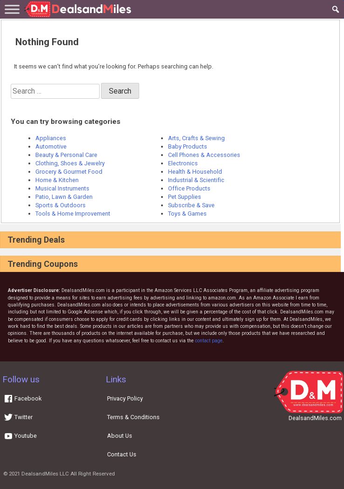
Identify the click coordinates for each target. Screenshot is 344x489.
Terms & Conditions (133, 417)
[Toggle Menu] (12, 9)
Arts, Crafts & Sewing (196, 138)
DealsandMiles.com (315, 417)
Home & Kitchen (57, 180)
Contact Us (121, 454)
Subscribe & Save (191, 205)
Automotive (51, 146)
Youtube (20, 435)
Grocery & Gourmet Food (68, 171)
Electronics (183, 163)
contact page (209, 341)
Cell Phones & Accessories (204, 154)
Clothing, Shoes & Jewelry (70, 163)
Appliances (50, 138)
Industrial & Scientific (196, 180)
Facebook (22, 398)
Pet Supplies (184, 196)
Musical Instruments (62, 188)
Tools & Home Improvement (72, 213)
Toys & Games (187, 213)
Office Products (189, 188)
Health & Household (195, 171)
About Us (119, 435)
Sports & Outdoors (60, 205)
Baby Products (187, 146)
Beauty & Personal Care (66, 154)
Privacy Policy (125, 398)
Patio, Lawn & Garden (64, 196)
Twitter (18, 417)
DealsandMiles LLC (45, 473)
